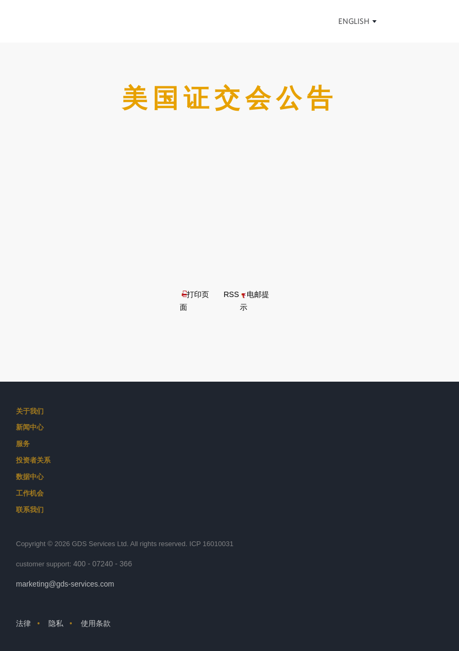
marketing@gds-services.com (65, 584)
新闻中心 (30, 427)
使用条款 (96, 623)
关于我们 (30, 411)
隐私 (55, 623)
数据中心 (30, 477)
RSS (231, 294)
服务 (23, 444)
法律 (23, 623)
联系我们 (30, 510)
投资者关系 (33, 460)
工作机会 (30, 493)
